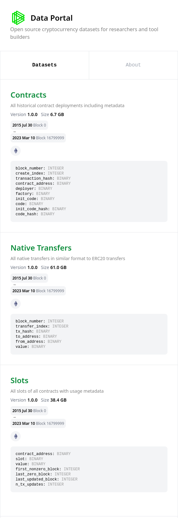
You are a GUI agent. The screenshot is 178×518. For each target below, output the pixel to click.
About (133, 65)
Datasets (44, 65)
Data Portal (41, 17)
